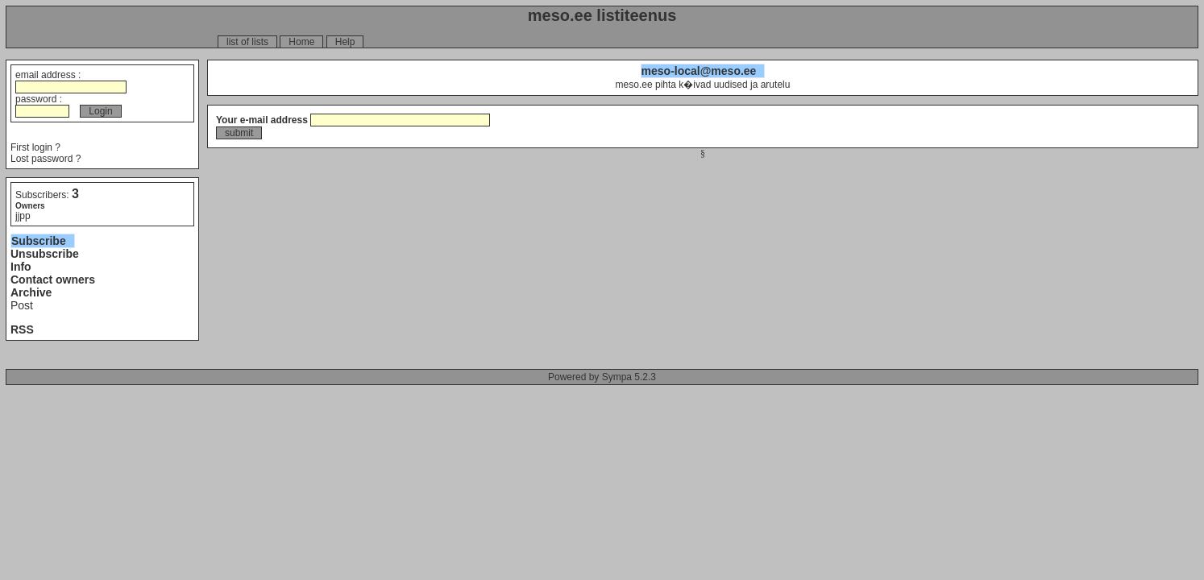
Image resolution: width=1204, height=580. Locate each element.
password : (42, 105)
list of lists (247, 42)
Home (301, 42)
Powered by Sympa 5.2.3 (602, 377)
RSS (22, 329)
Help (345, 42)
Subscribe (38, 240)
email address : (71, 81)
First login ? (35, 147)
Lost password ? (45, 158)
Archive (31, 292)
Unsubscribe (44, 253)
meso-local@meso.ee (699, 70)
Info (20, 266)
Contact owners (52, 279)
